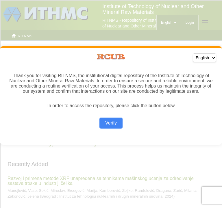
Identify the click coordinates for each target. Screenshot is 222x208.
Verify (111, 122)
